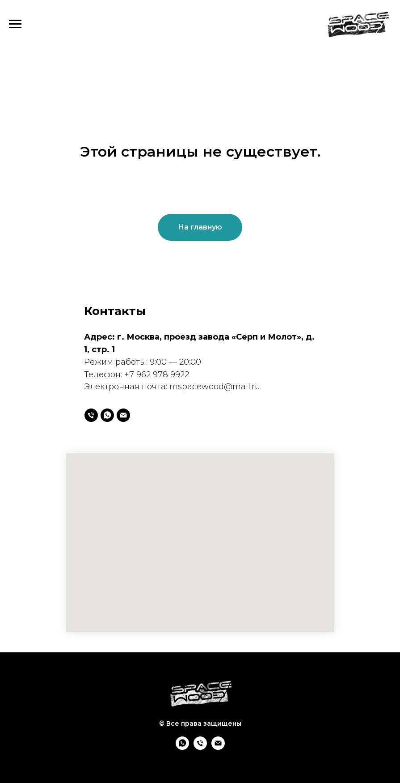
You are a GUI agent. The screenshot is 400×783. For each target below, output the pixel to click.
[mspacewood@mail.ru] (123, 415)
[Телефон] (91, 415)
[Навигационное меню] (15, 24)
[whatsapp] (107, 415)
